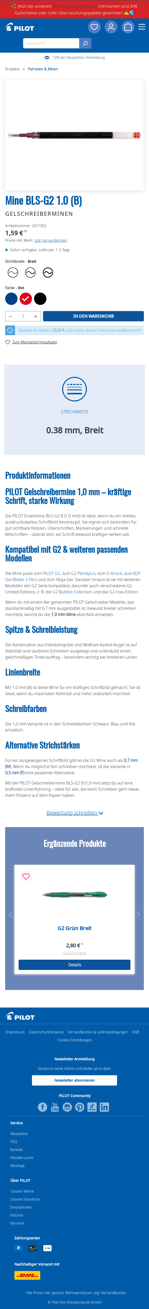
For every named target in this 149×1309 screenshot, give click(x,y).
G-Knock (114, 573)
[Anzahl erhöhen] (35, 316)
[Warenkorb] (128, 27)
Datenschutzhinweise (46, 1032)
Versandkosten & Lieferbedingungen (98, 1032)
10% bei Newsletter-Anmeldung (79, 57)
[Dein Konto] (111, 27)
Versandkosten (113, 1292)
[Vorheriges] (9, 135)
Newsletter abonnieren (74, 1080)
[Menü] (142, 27)
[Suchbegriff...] (51, 43)
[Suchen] (85, 43)
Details (74, 965)
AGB (135, 1032)
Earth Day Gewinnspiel (75, 6)
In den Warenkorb (93, 316)
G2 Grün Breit (74, 928)
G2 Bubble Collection (72, 592)
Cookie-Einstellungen (74, 1039)
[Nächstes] (140, 135)
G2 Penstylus (83, 573)
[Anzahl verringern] (10, 316)
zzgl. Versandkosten (51, 240)
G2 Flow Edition (123, 592)
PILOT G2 (51, 573)
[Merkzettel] (94, 27)
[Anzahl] (23, 316)
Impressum (15, 1032)
